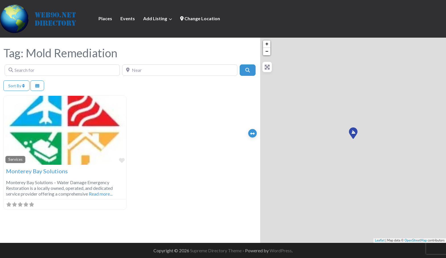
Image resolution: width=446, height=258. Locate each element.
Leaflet (380, 240)
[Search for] (62, 70)
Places (105, 18)
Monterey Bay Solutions (37, 171)
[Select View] (37, 85)
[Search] (248, 70)
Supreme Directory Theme (216, 250)
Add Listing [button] (155, 18)
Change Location (200, 18)
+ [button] (266, 44)
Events (127, 18)
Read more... (100, 193)
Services (15, 159)
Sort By (16, 85)
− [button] (266, 51)
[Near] (179, 70)
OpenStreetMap (415, 240)
